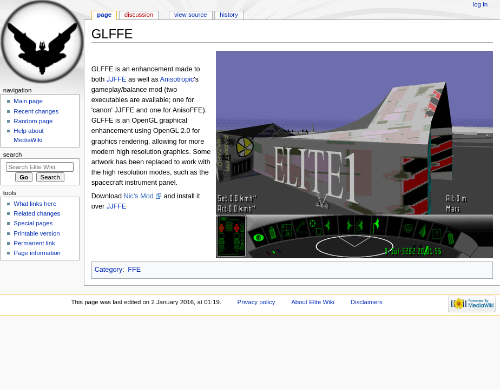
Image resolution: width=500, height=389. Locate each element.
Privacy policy (256, 302)
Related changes (37, 213)
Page (104, 14)
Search (12, 154)
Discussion (138, 14)
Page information (37, 253)
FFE (134, 269)
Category (108, 269)
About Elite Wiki (312, 302)
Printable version (37, 233)
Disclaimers (367, 302)
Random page (33, 121)
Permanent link (34, 243)
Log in (480, 4)
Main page (28, 101)
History (229, 14)
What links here (35, 203)
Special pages (33, 223)
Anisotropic (177, 79)
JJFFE (117, 79)
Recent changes (36, 111)
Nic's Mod (139, 196)
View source (190, 14)
